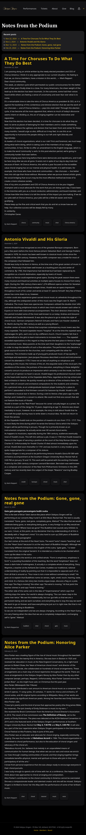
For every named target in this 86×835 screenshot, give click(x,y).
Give (64, 8)
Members (43, 830)
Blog (72, 8)
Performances (29, 8)
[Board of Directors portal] (83, 8)
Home (36, 830)
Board (50, 830)
